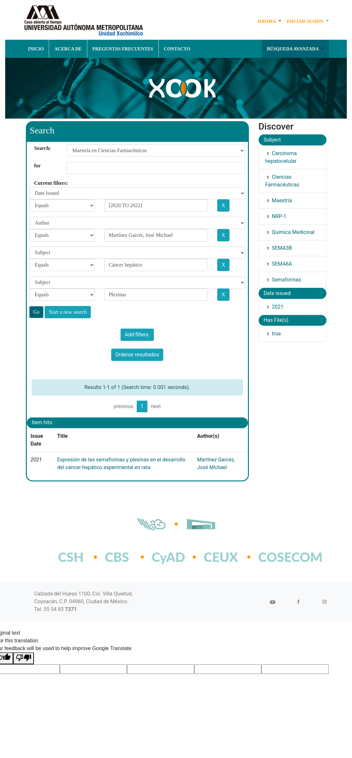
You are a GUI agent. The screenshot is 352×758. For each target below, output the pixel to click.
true (276, 334)
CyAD (168, 557)
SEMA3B (282, 248)
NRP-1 (279, 216)
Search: (36, 148)
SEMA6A (282, 264)
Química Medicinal (293, 232)
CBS (117, 557)
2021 (277, 307)
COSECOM (276, 557)
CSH (70, 557)
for (36, 165)
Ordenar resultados (137, 355)
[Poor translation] (23, 658)
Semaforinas (286, 280)
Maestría (282, 200)
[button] (269, 21)
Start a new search (68, 312)
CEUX (221, 557)
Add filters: (137, 335)
